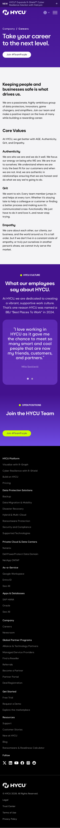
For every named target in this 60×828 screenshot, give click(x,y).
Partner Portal (11, 676)
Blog (5, 741)
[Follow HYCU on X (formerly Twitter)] (5, 763)
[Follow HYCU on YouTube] (16, 763)
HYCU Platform (11, 458)
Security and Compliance (17, 527)
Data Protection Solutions (17, 490)
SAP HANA (8, 599)
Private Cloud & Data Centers (20, 541)
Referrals (8, 664)
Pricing (7, 483)
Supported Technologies (16, 533)
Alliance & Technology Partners (20, 646)
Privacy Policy (10, 819)
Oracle (6, 605)
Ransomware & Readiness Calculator (23, 747)
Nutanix (7, 548)
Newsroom (9, 632)
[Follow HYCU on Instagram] (28, 763)
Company (9, 29)
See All (6, 586)
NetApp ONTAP (11, 560)
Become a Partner (13, 670)
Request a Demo (12, 703)
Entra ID (7, 579)
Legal (5, 799)
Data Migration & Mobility (17, 502)
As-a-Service (10, 567)
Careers (7, 626)
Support (7, 723)
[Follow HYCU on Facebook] (22, 763)
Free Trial (8, 697)
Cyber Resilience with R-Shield (20, 470)
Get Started (9, 691)
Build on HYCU (10, 476)
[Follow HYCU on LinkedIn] (10, 763)
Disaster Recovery (13, 508)
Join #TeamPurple (17, 54)
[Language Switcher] (46, 12)
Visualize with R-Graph (15, 464)
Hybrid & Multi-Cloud (14, 514)
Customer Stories (13, 729)
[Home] (15, 12)
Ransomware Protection (16, 521)
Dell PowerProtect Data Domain (20, 554)
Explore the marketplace (16, 709)
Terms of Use (9, 812)
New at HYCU (10, 735)
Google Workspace (13, 573)
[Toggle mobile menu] (55, 13)
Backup (7, 496)
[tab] (28, 379)
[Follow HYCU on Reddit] (34, 763)
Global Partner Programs (17, 640)
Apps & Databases (14, 593)
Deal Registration (12, 682)
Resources (9, 717)
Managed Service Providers (18, 652)
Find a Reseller (11, 658)
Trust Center (9, 806)
